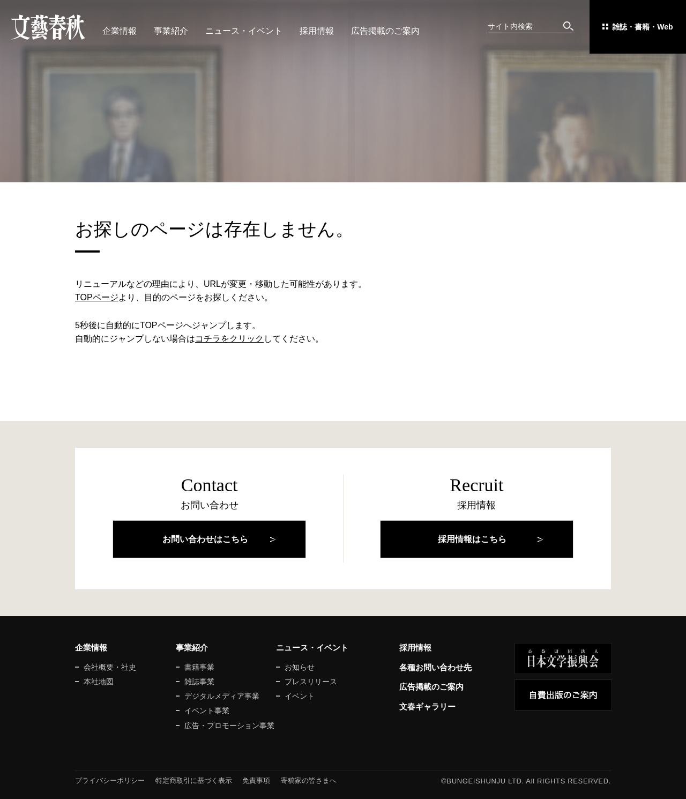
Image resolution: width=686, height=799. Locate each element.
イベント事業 (206, 710)
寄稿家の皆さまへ (309, 780)
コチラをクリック (229, 338)
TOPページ (96, 297)
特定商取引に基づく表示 (193, 780)
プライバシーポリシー (110, 780)
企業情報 (119, 30)
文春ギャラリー (427, 706)
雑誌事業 (199, 681)
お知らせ (300, 667)
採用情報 (317, 30)
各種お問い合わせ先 (435, 667)
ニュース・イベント (243, 30)
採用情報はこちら (472, 539)
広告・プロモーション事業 (229, 725)
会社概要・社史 (110, 667)
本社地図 (99, 681)
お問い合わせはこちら (205, 539)
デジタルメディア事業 (221, 696)
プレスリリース (311, 681)
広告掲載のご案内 (385, 30)
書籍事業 (199, 667)
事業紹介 (171, 30)
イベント (300, 696)
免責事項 (256, 780)
